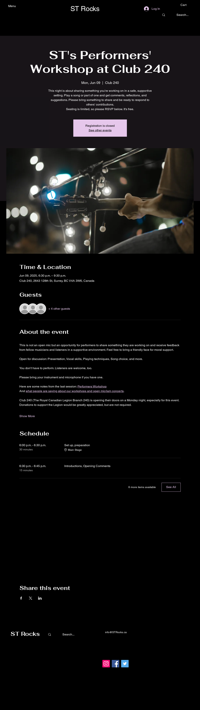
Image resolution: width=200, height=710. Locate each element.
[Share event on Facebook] (21, 598)
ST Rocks (25, 634)
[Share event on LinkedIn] (40, 598)
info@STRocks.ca (116, 632)
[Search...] (182, 15)
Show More (27, 416)
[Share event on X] (30, 598)
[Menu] (18, 6)
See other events (100, 130)
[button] (186, 5)
